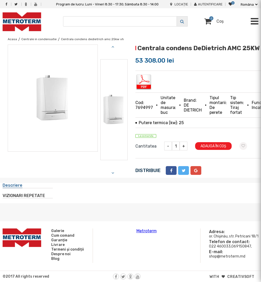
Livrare (57, 244)
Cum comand (62, 235)
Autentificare (208, 4)
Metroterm (146, 230)
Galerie (57, 230)
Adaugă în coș (213, 146)
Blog (54, 258)
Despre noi (60, 254)
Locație (179, 4)
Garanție (58, 240)
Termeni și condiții (67, 249)
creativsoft (241, 277)
